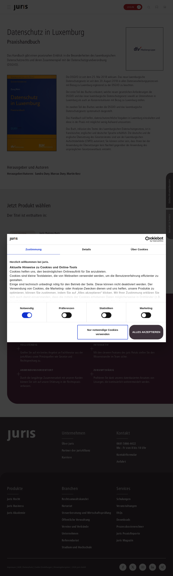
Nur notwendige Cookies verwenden (102, 332)
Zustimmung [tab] (34, 249)
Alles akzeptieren (146, 331)
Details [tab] (86, 249)
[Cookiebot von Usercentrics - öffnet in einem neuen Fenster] (147, 239)
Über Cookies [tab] (139, 249)
